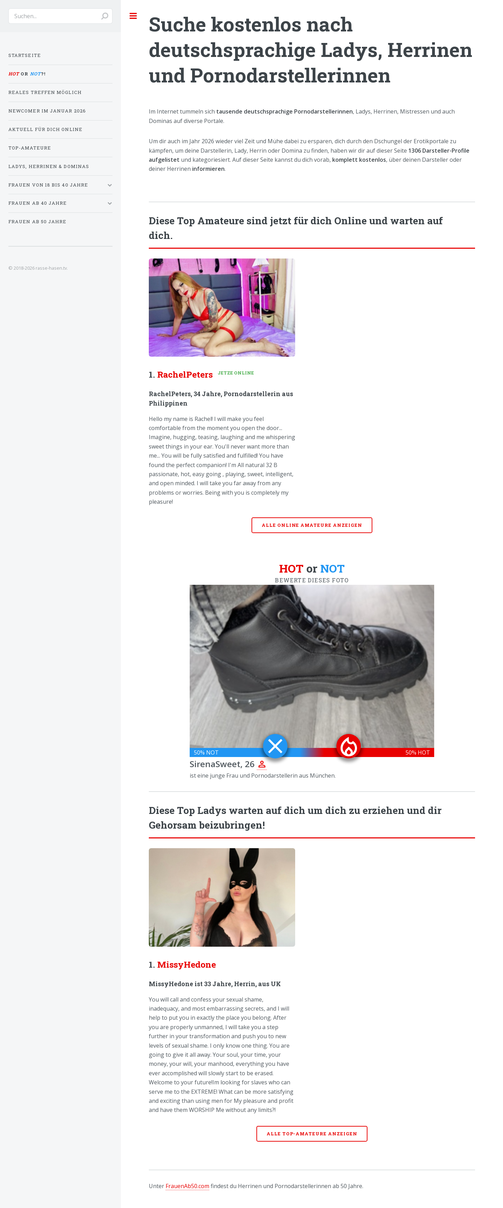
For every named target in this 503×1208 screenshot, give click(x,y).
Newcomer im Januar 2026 (47, 111)
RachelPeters (185, 374)
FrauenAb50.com (187, 1186)
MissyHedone (186, 964)
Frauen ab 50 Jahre (37, 221)
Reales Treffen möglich (45, 92)
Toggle (133, 15)
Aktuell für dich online (45, 129)
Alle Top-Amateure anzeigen (312, 1133)
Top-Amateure (29, 148)
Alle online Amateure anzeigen (312, 525)
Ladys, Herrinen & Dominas (48, 166)
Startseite (24, 55)
